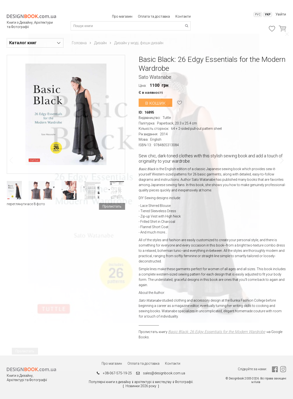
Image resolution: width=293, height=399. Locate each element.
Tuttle (167, 118)
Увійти (281, 14)
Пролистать (112, 206)
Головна (79, 43)
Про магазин (122, 16)
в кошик (155, 103)
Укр (267, 14)
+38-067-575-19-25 (112, 373)
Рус (258, 14)
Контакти (183, 16)
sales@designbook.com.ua (162, 373)
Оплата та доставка (154, 16)
